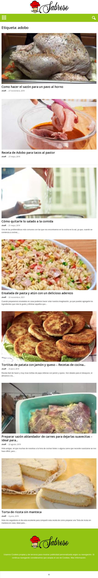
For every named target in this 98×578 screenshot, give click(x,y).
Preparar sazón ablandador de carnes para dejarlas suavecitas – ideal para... (47, 438)
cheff (4, 91)
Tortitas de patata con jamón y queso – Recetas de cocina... (43, 365)
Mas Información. (78, 558)
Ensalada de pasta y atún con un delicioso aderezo (37, 293)
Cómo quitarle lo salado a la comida (27, 221)
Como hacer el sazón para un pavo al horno (32, 87)
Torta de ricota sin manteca (21, 512)
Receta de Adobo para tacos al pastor (28, 153)
